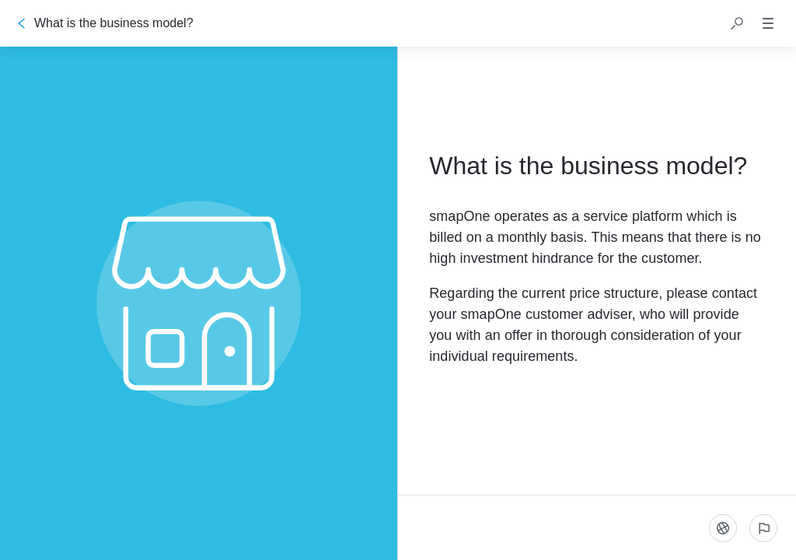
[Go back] (21, 23)
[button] (737, 23)
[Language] (723, 528)
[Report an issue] (763, 528)
